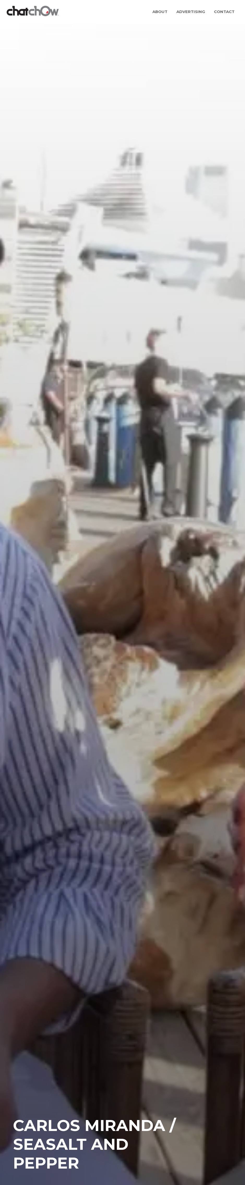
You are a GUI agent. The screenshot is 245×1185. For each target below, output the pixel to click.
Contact (224, 11)
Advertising (190, 11)
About (160, 11)
